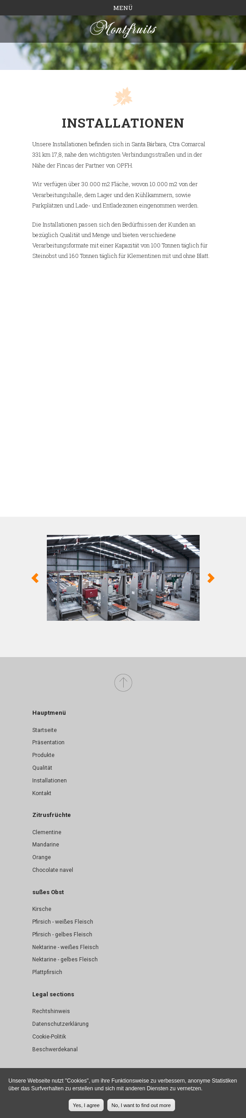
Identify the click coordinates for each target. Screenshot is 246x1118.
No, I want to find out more (141, 1105)
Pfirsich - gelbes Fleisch (62, 934)
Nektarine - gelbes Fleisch (65, 959)
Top (123, 683)
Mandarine (45, 844)
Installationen (49, 780)
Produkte (43, 755)
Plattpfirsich (47, 972)
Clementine (46, 832)
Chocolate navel (52, 870)
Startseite (44, 730)
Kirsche (41, 909)
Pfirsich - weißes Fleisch (62, 922)
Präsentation (48, 742)
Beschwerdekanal (55, 1049)
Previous (35, 578)
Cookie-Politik (49, 1037)
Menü (123, 8)
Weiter (211, 578)
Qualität (42, 768)
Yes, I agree (86, 1105)
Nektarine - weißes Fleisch (65, 947)
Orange (41, 857)
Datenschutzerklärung (60, 1024)
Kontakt (41, 793)
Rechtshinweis (51, 1011)
